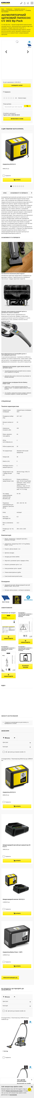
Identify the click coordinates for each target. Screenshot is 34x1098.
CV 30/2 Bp (6, 1009)
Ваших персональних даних (14, 1091)
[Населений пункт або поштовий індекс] (13, 107)
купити (17, 162)
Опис (5, 175)
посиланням (13, 1094)
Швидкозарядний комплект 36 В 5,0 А (14, 815)
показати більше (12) (10, 873)
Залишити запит (17, 85)
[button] (6, 52)
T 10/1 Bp (5, 946)
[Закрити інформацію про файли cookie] (32, 1087)
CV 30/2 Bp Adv (7, 977)
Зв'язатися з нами (17, 118)
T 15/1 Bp (5, 915)
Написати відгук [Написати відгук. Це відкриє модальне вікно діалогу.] (22, 98)
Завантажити (8, 620)
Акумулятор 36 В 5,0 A (9, 150)
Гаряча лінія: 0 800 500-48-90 (11, 115)
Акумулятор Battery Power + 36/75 (12, 850)
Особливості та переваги (19, 175)
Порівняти (7, 92)
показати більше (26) (10, 1027)
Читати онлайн (25, 648)
